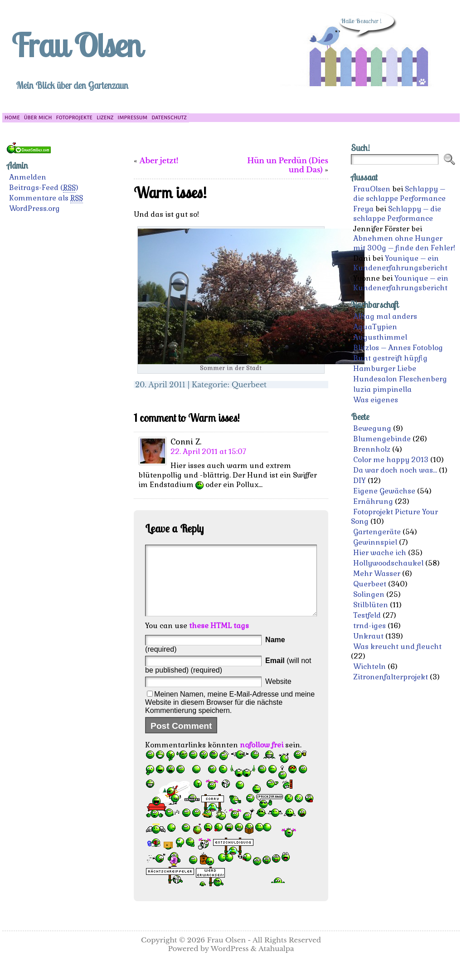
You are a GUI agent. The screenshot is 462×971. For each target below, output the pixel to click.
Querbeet (249, 384)
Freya (363, 209)
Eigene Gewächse (384, 491)
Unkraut (368, 636)
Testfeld (367, 615)
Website (278, 695)
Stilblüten (370, 605)
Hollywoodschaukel (388, 563)
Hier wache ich (379, 552)
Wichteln (369, 666)
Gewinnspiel (375, 542)
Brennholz (371, 449)
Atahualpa (276, 962)
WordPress (230, 962)
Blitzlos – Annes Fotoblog (398, 347)
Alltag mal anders (385, 316)
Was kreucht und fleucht (397, 646)
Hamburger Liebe (384, 368)
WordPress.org (34, 208)
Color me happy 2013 (390, 459)
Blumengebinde (382, 439)
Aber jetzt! (159, 160)
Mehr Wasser (376, 573)
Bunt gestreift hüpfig (390, 358)
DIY (359, 480)
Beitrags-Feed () (43, 188)
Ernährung (373, 501)
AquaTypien (375, 327)
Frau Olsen (76, 44)
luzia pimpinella (382, 389)
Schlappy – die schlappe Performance (399, 193)
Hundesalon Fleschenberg (400, 379)
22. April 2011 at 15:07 (208, 451)
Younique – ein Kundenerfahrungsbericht (400, 263)
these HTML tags (219, 639)
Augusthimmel (380, 337)
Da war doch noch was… (395, 470)
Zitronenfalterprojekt (390, 677)
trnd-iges (369, 625)
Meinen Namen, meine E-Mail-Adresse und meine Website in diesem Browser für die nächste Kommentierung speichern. (230, 716)
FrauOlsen (371, 189)
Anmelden (27, 177)
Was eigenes (375, 400)
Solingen (368, 594)
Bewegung (372, 428)
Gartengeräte (377, 532)
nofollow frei (261, 758)
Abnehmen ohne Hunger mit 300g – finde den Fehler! (404, 243)
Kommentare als (46, 198)
